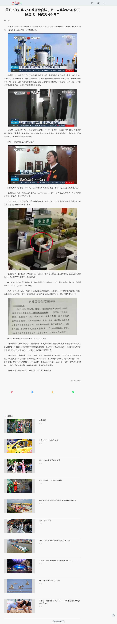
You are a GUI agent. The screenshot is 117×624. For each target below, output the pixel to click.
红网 (9, 20)
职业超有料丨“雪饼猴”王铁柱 (43, 480)
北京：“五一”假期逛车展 (41, 440)
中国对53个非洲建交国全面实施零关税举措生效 (50, 500)
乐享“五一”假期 (38, 520)
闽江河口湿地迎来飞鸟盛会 (42, 581)
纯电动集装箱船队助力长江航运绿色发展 (48, 541)
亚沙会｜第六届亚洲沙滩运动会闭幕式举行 (49, 561)
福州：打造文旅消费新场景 (42, 460)
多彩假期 (35, 420)
